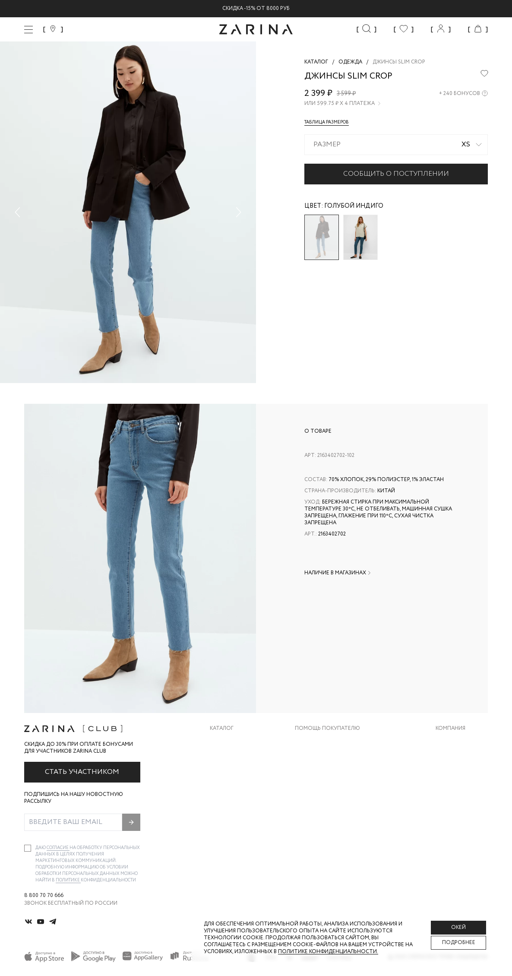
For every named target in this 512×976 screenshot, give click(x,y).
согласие (58, 848)
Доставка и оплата (323, 741)
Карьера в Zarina (459, 759)
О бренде (448, 741)
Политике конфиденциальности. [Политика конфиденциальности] (328, 951)
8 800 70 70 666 (43, 895)
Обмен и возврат (319, 759)
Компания (450, 728)
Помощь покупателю (327, 728)
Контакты (450, 776)
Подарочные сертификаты (334, 810)
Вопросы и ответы (323, 776)
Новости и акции (462, 793)
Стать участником (82, 772)
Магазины (450, 810)
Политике (68, 880)
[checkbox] (27, 848)
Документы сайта (321, 828)
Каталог (222, 728)
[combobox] (396, 144)
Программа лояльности (330, 793)
